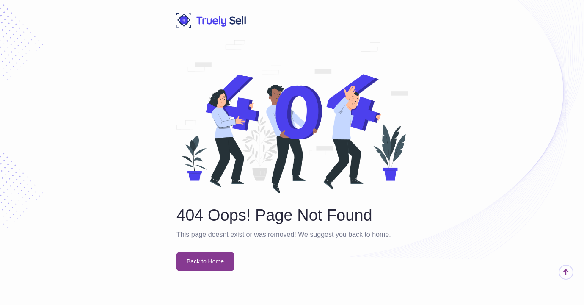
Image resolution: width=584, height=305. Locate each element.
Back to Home (205, 261)
